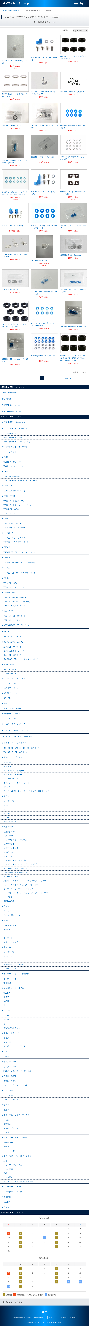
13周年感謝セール (9, 392)
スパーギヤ (8, 839)
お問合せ (73, 1323)
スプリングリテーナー (12, 778)
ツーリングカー (9, 805)
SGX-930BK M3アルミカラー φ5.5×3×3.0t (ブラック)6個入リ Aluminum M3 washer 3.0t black (73, 358)
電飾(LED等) (8, 905)
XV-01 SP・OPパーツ (12, 657)
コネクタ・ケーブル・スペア (15, 1090)
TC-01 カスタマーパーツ (13, 589)
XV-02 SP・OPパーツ (12, 649)
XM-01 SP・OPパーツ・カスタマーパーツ (21, 661)
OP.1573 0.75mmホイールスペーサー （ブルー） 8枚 (44, 227)
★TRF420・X (7, 534)
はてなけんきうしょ (11, 1032)
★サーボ (5, 1056)
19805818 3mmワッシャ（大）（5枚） (44, 126)
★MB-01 (5, 634)
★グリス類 (6, 1015)
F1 (4, 813)
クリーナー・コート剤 (12, 1198)
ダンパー (7, 766)
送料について (53, 1323)
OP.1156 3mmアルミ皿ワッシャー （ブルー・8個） (43, 324)
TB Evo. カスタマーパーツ (14, 607)
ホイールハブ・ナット (12, 880)
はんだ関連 (8, 1175)
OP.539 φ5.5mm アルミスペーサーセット (43, 357)
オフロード (8, 942)
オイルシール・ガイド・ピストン (17, 786)
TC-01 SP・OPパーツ (12, 585)
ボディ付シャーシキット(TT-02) (16, 442)
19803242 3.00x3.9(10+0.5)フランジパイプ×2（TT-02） (44, 93)
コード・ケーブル (10, 1105)
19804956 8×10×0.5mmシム (41, 260)
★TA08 (5, 458)
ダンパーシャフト (10, 782)
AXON (6, 1006)
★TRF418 (6, 559)
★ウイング (6, 910)
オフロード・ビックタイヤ (14, 969)
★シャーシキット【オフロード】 (16, 447)
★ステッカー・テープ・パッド (15, 1143)
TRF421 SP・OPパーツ (13, 525)
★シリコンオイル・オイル (13, 992)
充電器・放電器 (9, 1086)
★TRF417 (6, 569)
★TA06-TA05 (7, 487)
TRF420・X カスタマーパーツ (16, 543)
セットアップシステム (12, 1171)
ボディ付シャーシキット (13, 438)
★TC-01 (5, 580)
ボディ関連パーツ (10, 825)
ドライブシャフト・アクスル (15, 844)
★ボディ (5, 799)
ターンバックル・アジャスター (16, 872)
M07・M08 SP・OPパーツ (14, 618)
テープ (6, 1152)
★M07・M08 (7, 613)
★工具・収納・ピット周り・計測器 (16, 1162)
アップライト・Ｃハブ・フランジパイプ (20, 868)
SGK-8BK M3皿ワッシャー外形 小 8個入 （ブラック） (15, 325)
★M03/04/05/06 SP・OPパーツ (15, 627)
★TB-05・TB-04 (9, 594)
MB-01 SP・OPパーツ (13, 639)
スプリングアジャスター (13, 774)
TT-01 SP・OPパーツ (12, 514)
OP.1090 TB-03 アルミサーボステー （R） (44, 193)
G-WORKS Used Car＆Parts (13, 422)
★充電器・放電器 (9, 1081)
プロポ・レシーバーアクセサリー (17, 1051)
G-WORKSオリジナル (11, 405)
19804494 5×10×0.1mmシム (12, 290)
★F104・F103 (8, 667)
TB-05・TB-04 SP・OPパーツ (16, 599)
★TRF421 (6, 520)
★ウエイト (6, 1110)
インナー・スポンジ (11, 983)
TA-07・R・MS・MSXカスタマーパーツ (20, 481)
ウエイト (7, 1115)
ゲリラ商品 (6, 399)
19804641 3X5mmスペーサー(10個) (73, 327)
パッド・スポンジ (10, 1156)
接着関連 (7, 987)
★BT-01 (5, 706)
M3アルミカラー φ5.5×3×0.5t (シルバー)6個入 (15, 95)
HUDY (6, 1002)
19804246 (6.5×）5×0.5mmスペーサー (44, 158)
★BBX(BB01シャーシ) (11, 716)
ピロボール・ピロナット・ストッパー (19, 893)
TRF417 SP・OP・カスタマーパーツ (19, 574)
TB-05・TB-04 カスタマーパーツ (17, 603)
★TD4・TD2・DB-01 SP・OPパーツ (18, 733)
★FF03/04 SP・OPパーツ (13, 727)
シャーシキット (9, 434)
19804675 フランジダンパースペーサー (73, 227)
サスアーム (8, 860)
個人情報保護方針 (40, 1323)
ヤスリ (6, 1138)
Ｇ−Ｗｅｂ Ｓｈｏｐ (16, 3)
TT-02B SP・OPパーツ (13, 510)
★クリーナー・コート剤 (12, 1192)
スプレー (7, 1126)
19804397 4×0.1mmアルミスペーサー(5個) (73, 290)
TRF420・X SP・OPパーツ (14, 539)
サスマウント (9, 848)
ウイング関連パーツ (11, 919)
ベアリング (8, 901)
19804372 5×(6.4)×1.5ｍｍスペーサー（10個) (44, 293)
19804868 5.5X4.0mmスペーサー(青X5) (15, 360)
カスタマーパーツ (10, 676)
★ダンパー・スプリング (12, 760)
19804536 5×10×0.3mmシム (70, 255)
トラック (7, 817)
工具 (5, 1167)
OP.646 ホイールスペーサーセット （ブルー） (73, 126)
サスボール (8, 856)
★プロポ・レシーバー (11, 1038)
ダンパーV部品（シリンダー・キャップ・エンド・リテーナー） (30, 794)
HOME (5, 10)
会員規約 (64, 1323)
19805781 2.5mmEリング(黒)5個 (72, 92)
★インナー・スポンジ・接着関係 (16, 978)
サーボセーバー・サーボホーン (16, 876)
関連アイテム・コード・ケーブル (17, 1076)
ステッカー (8, 1148)
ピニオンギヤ (9, 835)
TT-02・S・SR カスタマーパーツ (17, 506)
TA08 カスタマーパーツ (13, 467)
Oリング (6, 790)
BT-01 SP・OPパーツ (13, 711)
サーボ (6, 1061)
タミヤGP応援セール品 (11, 412)
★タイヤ (5, 924)
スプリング (8, 770)
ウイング (7, 915)
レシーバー (8, 1047)
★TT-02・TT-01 (8, 497)
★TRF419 (6, 549)
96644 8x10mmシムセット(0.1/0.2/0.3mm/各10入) (14, 255)
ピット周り (8, 1183)
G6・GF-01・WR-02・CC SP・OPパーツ (21, 751)
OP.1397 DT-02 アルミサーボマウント (15, 227)
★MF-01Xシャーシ (10, 696)
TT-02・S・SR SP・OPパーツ (16, 502)
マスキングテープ (10, 1134)
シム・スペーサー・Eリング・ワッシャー (20, 888)
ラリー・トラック (10, 946)
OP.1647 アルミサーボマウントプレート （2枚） (73, 193)
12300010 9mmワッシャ (11, 125)
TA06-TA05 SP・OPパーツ (14, 492)
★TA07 (5, 472)
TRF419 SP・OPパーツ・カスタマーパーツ (21, 554)
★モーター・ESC (9, 1067)
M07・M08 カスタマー (13, 622)
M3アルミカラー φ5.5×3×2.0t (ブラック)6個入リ (73, 57)
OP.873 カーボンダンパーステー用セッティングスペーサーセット (14, 193)
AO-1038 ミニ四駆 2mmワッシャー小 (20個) (73, 158)
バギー (6, 821)
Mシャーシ (7, 809)
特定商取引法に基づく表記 (22, 1323)
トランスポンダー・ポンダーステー (18, 1187)
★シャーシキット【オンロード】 (16, 429)
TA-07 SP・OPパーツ (12, 477)
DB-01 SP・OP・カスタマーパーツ (17, 740)
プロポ (6, 1043)
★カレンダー (7, 1213)
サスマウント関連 (10, 852)
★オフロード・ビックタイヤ (14, 746)
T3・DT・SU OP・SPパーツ (15, 755)
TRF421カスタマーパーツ (14, 529)
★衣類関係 (6, 1203)
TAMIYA (6, 998)
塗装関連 (7, 1130)
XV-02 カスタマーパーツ (13, 653)
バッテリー (8, 1101)
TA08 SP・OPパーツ (12, 463)
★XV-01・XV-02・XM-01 (12, 644)
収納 (5, 1179)
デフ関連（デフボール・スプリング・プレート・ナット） (27, 897)
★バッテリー (7, 1096)
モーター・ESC (10, 1072)
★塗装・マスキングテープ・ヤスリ (16, 1120)
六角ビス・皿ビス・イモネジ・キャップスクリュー (24, 884)
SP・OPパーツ (9, 672)
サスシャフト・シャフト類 (14, 864)
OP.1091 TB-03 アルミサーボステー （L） (44, 59)
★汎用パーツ (14, 10)
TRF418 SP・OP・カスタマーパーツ (19, 564)
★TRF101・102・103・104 (13, 681)
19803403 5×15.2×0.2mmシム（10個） (14, 62)
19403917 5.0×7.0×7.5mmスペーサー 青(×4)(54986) (15, 161)
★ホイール (6, 951)
